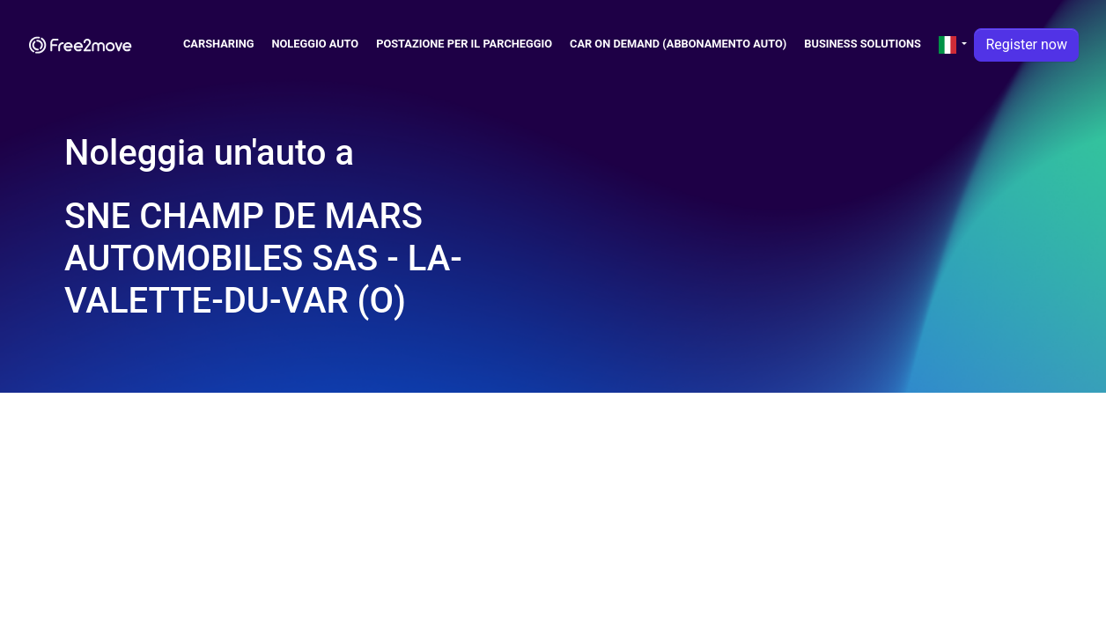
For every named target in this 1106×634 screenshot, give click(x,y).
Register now (1026, 44)
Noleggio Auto (314, 43)
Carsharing (218, 43)
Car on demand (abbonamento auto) (678, 43)
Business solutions (862, 43)
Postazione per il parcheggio (464, 43)
